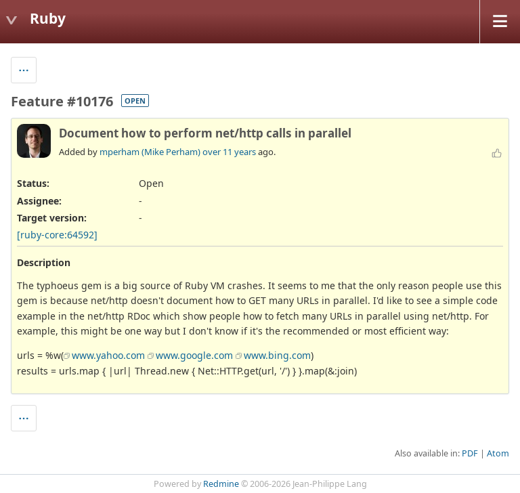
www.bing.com (277, 355)
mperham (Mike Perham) (150, 152)
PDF (470, 453)
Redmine (221, 484)
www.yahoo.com (108, 355)
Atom (498, 453)
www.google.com (194, 355)
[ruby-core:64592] (57, 234)
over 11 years (229, 152)
